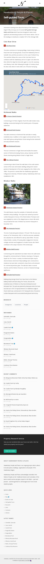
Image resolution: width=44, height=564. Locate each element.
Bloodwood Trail (9, 536)
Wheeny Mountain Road (11, 349)
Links (6, 507)
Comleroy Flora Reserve (10, 365)
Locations (18, 304)
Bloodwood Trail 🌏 (9, 343)
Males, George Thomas (10, 360)
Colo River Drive (10, 46)
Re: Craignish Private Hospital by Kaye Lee (16, 405)
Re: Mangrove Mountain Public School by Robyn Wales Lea (20, 378)
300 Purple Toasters (24, 560)
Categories (8, 304)
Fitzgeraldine (8, 533)
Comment (7, 510)
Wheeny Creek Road (9, 354)
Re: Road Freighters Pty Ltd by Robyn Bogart (17, 421)
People (26, 304)
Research (7, 505)
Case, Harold (7, 322)
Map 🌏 (7, 497)
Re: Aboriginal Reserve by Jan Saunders (15, 394)
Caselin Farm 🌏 (8, 327)
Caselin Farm (8, 528)
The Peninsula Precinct (13, 228)
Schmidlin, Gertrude (9, 316)
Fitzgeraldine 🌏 (8, 338)
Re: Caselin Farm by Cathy (11, 383)
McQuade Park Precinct (13, 275)
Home (6, 494)
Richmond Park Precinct (13, 130)
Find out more (10, 451)
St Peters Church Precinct (14, 116)
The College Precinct (12, 160)
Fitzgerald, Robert (9, 333)
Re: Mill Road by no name (11, 399)
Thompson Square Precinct (14, 207)
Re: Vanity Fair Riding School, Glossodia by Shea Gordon (20, 410)
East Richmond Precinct (13, 146)
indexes (7, 513)
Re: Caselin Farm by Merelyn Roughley (15, 388)
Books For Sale (9, 499)
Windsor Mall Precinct (12, 249)
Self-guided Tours (9, 502)
